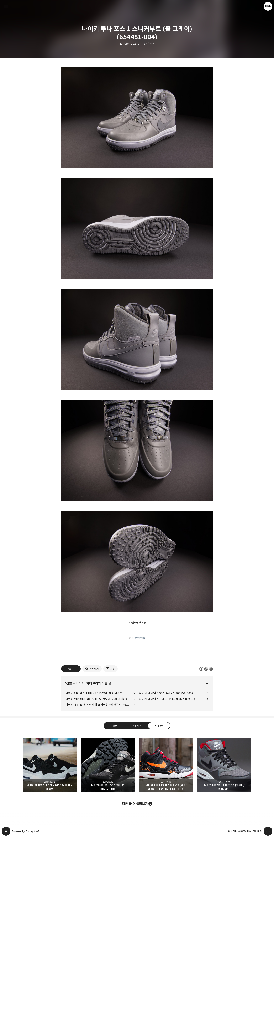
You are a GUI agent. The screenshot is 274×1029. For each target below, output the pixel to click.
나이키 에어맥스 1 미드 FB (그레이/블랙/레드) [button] (224, 956)
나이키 (80, 875)
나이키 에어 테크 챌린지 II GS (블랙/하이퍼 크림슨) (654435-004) (100, 890)
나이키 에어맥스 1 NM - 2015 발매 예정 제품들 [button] (50, 956)
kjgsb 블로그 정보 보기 (268, 6)
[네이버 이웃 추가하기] (110, 860)
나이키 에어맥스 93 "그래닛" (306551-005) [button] (108, 956)
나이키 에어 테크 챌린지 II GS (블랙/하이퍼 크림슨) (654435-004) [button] (166, 956)
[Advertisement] (137, 98)
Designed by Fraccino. (250, 1022)
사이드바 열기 (6, 6)
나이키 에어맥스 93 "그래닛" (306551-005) (166, 885)
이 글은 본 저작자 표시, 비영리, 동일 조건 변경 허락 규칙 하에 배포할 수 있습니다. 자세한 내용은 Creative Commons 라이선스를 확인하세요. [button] (206, 860)
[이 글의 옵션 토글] (77, 860)
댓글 (115, 917)
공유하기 (137, 917)
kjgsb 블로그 (6, 1023)
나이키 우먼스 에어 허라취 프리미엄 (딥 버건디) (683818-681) (100, 896)
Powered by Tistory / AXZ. (26, 1022)
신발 (69, 875)
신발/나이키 (149, 43)
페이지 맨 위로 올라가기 (268, 1023)
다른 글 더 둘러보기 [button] (135, 995)
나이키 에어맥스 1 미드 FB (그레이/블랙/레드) (167, 890)
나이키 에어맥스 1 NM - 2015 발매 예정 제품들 (93, 885)
